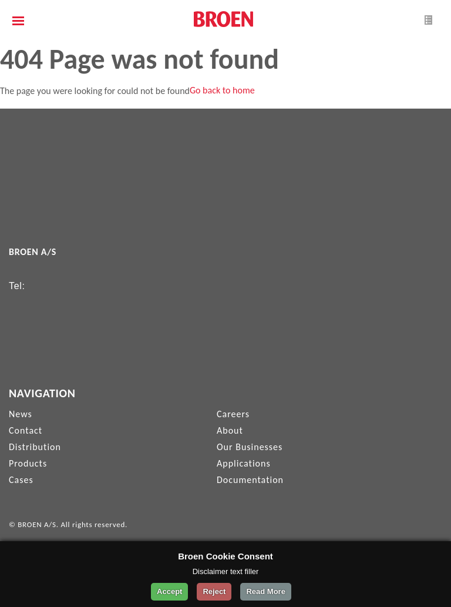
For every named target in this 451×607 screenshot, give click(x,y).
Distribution (35, 446)
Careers (233, 414)
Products (28, 463)
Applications (244, 463)
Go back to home (222, 90)
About (230, 430)
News (20, 414)
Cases (21, 479)
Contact (25, 430)
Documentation (250, 479)
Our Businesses (249, 446)
